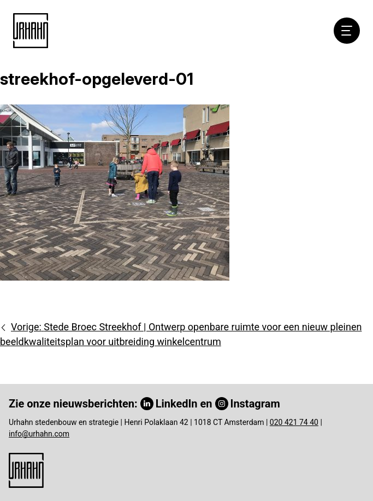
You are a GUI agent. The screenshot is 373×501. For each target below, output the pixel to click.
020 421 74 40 (294, 422)
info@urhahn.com (39, 433)
